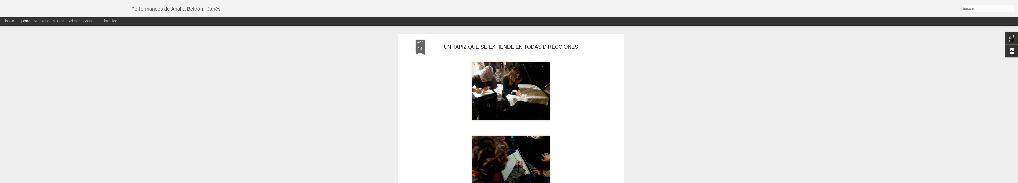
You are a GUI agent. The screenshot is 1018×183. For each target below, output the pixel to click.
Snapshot (90, 21)
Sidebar (74, 21)
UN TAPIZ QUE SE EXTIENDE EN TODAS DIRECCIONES (511, 47)
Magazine (41, 21)
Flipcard (24, 21)
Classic (8, 21)
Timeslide (109, 21)
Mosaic (58, 21)
